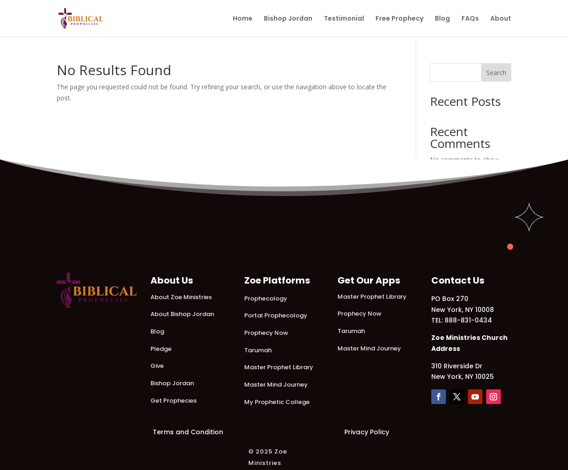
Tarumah (258, 350)
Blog (442, 19)
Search (496, 72)
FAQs (470, 19)
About (500, 19)
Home (242, 19)
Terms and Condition (188, 432)
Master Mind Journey (276, 384)
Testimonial (344, 19)
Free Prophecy (399, 19)
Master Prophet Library (278, 367)
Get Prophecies (173, 400)
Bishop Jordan (288, 19)
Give (157, 365)
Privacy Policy (366, 432)
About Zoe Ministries (181, 297)
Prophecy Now (266, 332)
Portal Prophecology (275, 315)
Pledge (160, 348)
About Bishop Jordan (182, 314)
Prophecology (265, 298)
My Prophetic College (277, 402)
